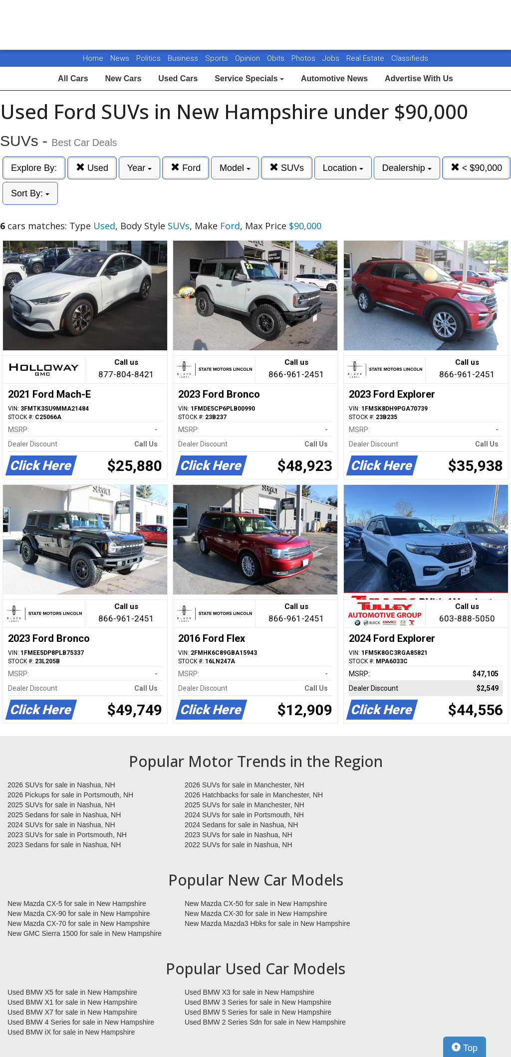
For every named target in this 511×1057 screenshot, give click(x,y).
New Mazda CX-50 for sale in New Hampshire (256, 903)
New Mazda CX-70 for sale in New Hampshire (78, 923)
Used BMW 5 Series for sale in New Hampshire (258, 1012)
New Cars (123, 78)
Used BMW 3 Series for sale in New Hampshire (258, 1002)
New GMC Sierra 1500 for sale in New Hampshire (84, 933)
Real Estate (366, 58)
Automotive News (334, 78)
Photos (304, 58)
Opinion (248, 58)
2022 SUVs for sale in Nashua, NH (238, 845)
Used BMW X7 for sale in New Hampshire (72, 1012)
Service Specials (249, 78)
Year (139, 168)
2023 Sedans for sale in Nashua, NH (64, 845)
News (119, 58)
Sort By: (30, 193)
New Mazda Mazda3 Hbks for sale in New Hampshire (267, 923)
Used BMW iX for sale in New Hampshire (71, 1032)
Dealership (407, 168)
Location (343, 168)
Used (92, 167)
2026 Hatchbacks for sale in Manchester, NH (254, 795)
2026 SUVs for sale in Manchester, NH (244, 785)
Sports (217, 58)
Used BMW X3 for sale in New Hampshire (249, 992)
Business (184, 58)
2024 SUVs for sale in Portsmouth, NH (244, 815)
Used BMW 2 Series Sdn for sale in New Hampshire (265, 1022)
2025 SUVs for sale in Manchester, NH (244, 805)
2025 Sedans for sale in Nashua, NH (64, 815)
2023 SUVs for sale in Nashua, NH (238, 835)
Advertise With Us (419, 78)
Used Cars (178, 78)
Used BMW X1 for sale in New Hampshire (72, 1002)
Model (235, 168)
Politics (148, 58)
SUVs (286, 167)
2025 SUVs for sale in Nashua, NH (61, 805)
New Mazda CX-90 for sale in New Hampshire (78, 913)
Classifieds (409, 58)
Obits (276, 58)
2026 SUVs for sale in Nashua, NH (61, 785)
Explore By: (34, 168)
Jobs (331, 58)
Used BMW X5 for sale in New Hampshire (72, 992)
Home (93, 58)
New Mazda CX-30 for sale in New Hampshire (256, 913)
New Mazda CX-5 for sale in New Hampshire (76, 903)
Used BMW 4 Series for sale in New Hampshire (80, 1022)
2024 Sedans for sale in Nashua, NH (241, 825)
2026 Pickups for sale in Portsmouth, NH (70, 795)
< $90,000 (477, 167)
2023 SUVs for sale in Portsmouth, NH (67, 835)
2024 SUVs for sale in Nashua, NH (61, 825)
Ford (186, 167)
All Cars (73, 78)
